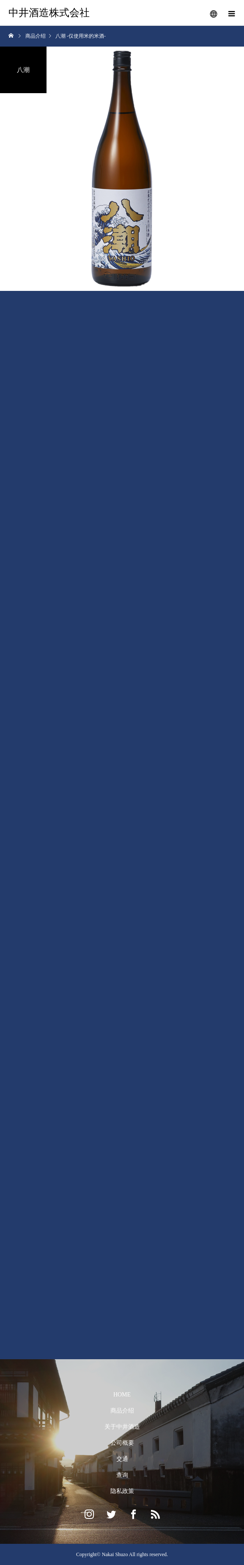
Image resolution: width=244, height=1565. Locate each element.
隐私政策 (122, 1491)
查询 (122, 1475)
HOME (122, 1394)
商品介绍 (122, 1410)
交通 (122, 1459)
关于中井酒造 (122, 1427)
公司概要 (122, 1443)
